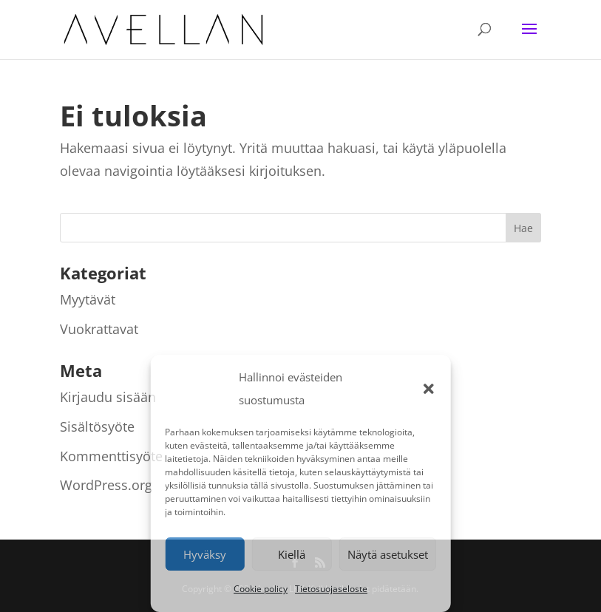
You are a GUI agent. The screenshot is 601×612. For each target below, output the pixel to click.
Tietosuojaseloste (331, 588)
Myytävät (87, 299)
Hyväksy (204, 554)
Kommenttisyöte (111, 456)
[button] (428, 388)
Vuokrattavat (99, 329)
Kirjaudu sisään (108, 397)
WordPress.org (106, 485)
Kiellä (291, 554)
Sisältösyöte (97, 426)
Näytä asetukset (387, 554)
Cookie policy (261, 588)
